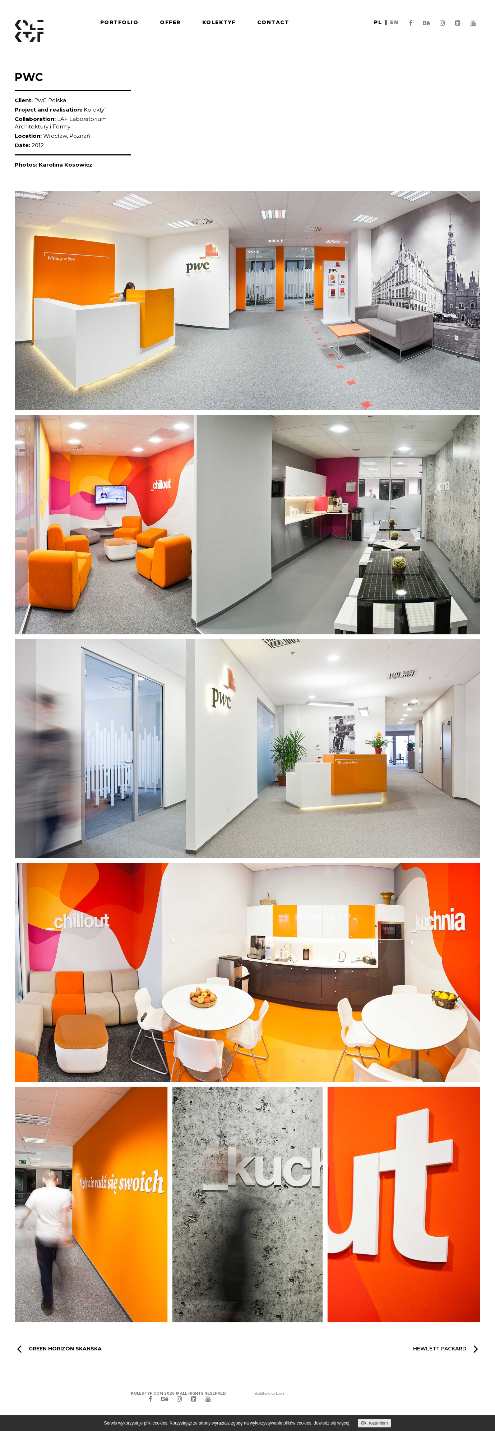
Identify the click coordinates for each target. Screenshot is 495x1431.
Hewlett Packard (445, 1348)
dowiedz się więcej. (332, 1423)
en (394, 22)
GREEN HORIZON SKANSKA (59, 1348)
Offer (170, 22)
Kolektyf (219, 22)
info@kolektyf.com (269, 1393)
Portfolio (119, 22)
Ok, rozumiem (374, 1423)
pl (378, 22)
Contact (273, 22)
